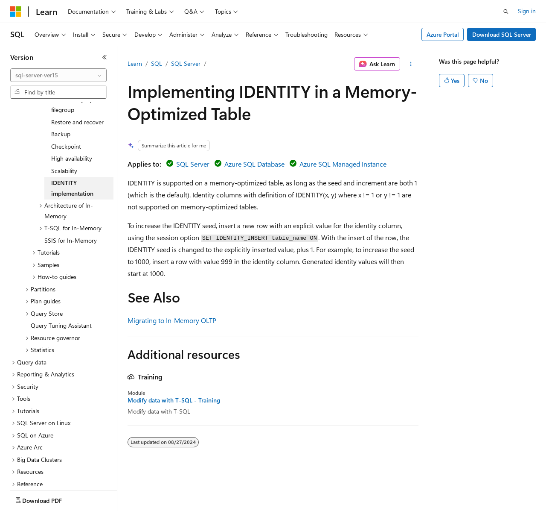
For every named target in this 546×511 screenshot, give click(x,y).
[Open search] (505, 11)
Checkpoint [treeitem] (66, 117)
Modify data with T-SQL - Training (174, 400)
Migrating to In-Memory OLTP (172, 320)
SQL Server (185, 63)
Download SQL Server (501, 34)
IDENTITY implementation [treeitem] (72, 158)
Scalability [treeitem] (64, 141)
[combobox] (58, 75)
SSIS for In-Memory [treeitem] (70, 211)
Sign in (527, 11)
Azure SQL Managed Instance (342, 163)
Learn (135, 63)
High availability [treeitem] (71, 129)
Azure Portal (443, 34)
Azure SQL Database (254, 163)
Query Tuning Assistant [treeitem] (61, 296)
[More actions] (411, 64)
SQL (156, 63)
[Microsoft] (15, 11)
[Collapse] (104, 57)
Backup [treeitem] (60, 104)
